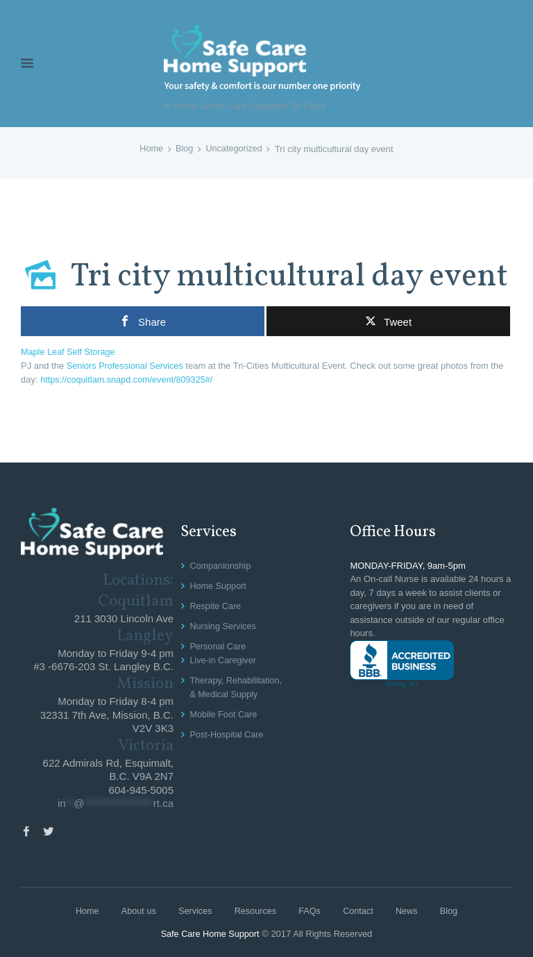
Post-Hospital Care (227, 730)
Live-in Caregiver (223, 657)
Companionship (220, 564)
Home (150, 149)
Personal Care (218, 644)
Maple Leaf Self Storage (69, 352)
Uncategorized (234, 149)
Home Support (218, 584)
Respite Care (215, 604)
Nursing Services (223, 624)
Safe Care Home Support (210, 933)
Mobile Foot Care (224, 711)
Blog (184, 149)
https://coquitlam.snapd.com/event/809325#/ (128, 379)
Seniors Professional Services (127, 365)
